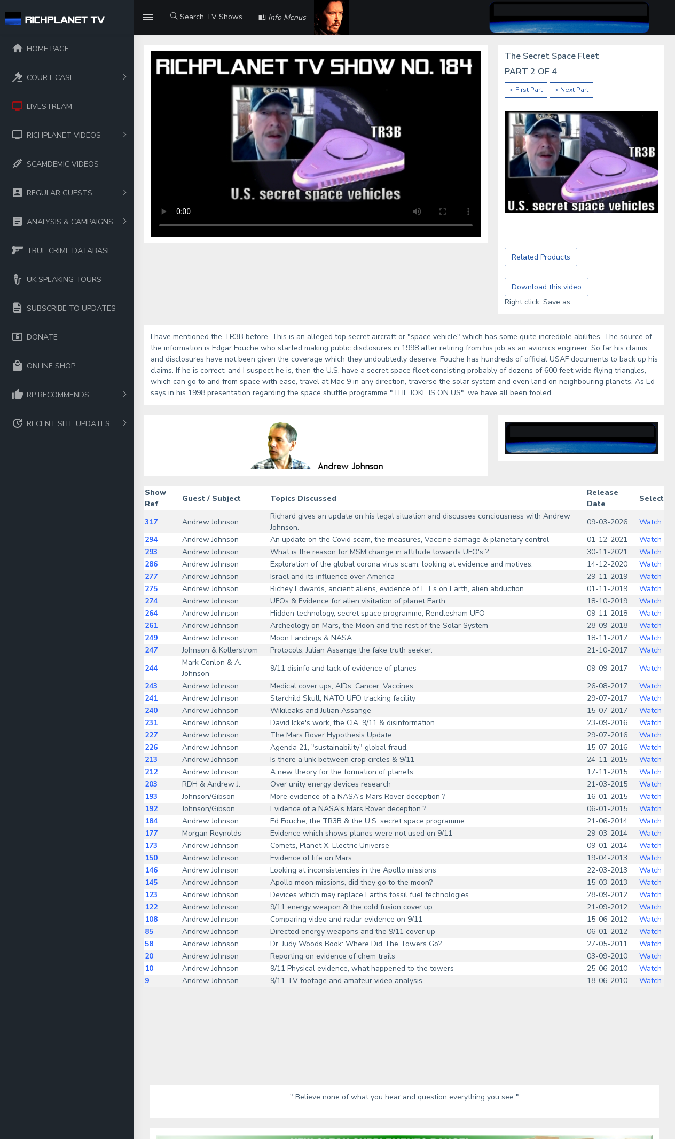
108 (151, 919)
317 (151, 522)
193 (151, 796)
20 (149, 956)
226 (151, 747)
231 (151, 723)
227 (151, 735)
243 (151, 686)
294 (151, 540)
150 (151, 858)
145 (151, 882)
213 (151, 760)
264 (151, 613)
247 (151, 650)
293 (151, 552)
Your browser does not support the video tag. (316, 144)
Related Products (541, 257)
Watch (650, 522)
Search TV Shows (206, 17)
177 (151, 833)
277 (151, 576)
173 (151, 845)
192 (151, 809)
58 (149, 944)
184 (151, 821)
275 (151, 589)
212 (151, 772)
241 (151, 698)
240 (151, 710)
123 (151, 895)
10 (149, 968)
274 (151, 601)
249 (151, 638)
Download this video (547, 287)
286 (151, 564)
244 (151, 668)
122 (151, 907)
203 (151, 784)
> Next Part (571, 89)
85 (149, 931)
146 (151, 870)
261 (151, 625)
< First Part (526, 89)
